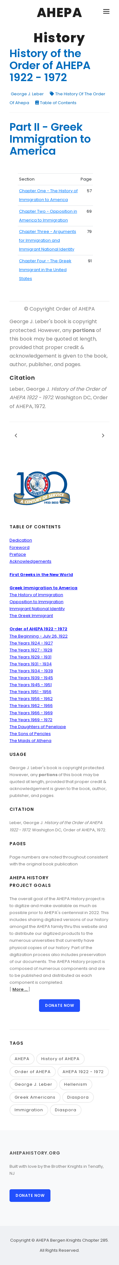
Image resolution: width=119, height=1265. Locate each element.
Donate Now (59, 1005)
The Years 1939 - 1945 (31, 678)
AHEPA (22, 1059)
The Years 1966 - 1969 (31, 713)
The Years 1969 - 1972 (31, 720)
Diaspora (78, 1097)
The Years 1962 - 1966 (31, 706)
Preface (18, 554)
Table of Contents (55, 103)
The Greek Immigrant (31, 616)
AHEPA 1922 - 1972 (83, 1072)
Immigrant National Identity (37, 609)
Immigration (29, 1110)
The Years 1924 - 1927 (31, 643)
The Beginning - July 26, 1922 (39, 636)
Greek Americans (35, 1097)
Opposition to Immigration (36, 602)
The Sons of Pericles (30, 734)
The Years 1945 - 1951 (31, 685)
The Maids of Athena (30, 741)
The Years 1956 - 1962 (31, 699)
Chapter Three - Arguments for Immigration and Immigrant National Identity (47, 240)
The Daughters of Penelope (38, 727)
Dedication (21, 540)
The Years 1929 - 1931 (30, 657)
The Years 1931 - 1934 (31, 664)
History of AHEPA (60, 1059)
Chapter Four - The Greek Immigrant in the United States (45, 270)
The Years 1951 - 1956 (30, 692)
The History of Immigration (36, 595)
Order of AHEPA (33, 1072)
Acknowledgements (30, 561)
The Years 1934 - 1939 (31, 671)
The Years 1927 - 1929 (31, 650)
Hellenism (75, 1084)
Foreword (20, 547)
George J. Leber (27, 94)
